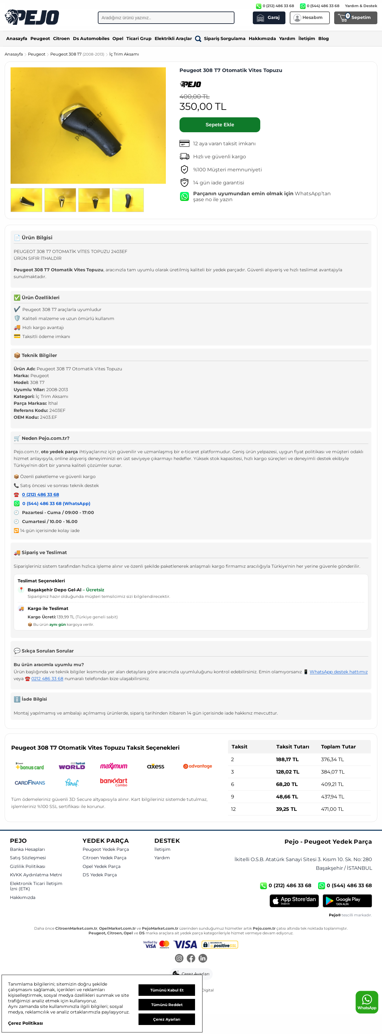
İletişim (306, 38)
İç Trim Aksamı (124, 54)
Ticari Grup (139, 38)
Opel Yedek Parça (102, 866)
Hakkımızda (262, 38)
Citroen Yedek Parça (104, 857)
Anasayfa (16, 38)
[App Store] (294, 900)
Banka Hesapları (27, 849)
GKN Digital (203, 990)
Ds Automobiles (91, 38)
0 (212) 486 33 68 (40, 494)
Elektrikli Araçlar (173, 38)
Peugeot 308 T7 (77, 54)
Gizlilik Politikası (27, 866)
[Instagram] (179, 959)
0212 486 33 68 (47, 678)
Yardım (287, 38)
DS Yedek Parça (100, 875)
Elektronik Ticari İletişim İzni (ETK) (36, 886)
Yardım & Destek (361, 5)
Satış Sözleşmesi (28, 857)
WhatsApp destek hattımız (339, 672)
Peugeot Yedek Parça (106, 849)
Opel (117, 38)
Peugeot (40, 38)
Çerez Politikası (25, 1023)
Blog (323, 38)
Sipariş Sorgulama (220, 38)
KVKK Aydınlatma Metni (36, 875)
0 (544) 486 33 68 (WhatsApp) (56, 503)
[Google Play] (347, 900)
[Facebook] (191, 959)
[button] (191, 974)
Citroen (61, 38)
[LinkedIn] (202, 959)
